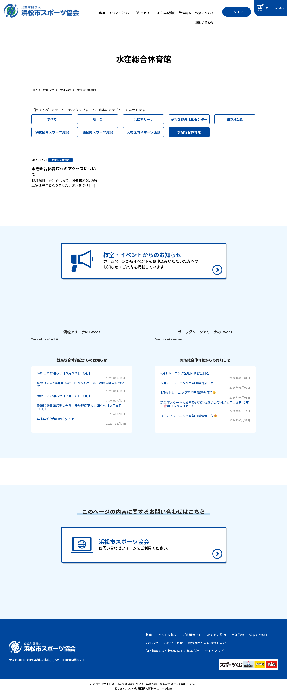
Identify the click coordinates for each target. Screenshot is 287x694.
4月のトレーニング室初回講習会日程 (188, 392)
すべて (52, 119)
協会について (204, 13)
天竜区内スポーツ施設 (143, 132)
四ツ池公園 (234, 119)
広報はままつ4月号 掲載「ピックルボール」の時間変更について (80, 384)
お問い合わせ (204, 22)
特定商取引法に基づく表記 (207, 643)
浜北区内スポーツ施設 (52, 132)
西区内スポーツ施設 (98, 132)
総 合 (98, 119)
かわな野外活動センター (189, 119)
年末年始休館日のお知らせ (56, 419)
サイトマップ (214, 650)
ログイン (236, 12)
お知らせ (152, 643)
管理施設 (185, 13)
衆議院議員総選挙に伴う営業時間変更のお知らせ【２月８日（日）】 (79, 407)
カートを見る (270, 7)
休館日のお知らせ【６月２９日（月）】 (64, 373)
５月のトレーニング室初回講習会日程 (187, 383)
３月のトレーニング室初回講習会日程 (188, 415)
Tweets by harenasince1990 (44, 339)
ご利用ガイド (143, 13)
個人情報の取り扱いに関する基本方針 (172, 650)
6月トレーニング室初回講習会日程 (184, 373)
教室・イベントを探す (114, 13)
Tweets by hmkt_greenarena (168, 339)
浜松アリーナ (143, 119)
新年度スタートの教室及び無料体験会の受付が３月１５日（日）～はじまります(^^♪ (205, 404)
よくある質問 (166, 13)
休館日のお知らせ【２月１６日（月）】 (64, 396)
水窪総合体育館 (189, 132)
